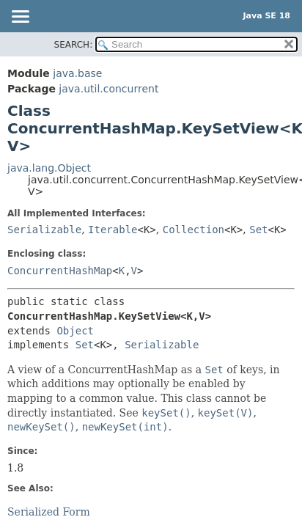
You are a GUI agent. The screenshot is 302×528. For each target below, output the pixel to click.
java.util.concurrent (108, 89)
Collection (193, 229)
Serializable (44, 229)
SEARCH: (73, 45)
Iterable (112, 229)
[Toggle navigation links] (19, 17)
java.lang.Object (49, 168)
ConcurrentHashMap (59, 270)
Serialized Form (48, 512)
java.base (77, 73)
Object (75, 331)
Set (258, 229)
